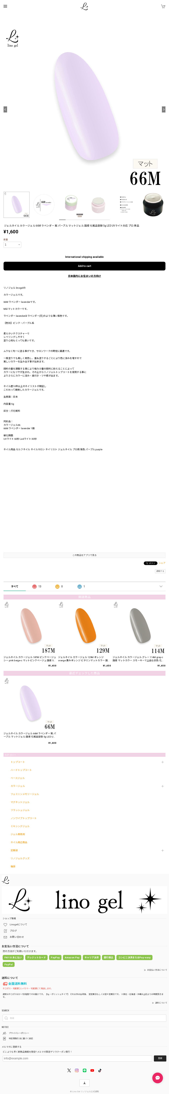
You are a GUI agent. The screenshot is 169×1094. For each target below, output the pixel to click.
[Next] (163, 109)
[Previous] (5, 109)
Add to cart (84, 266)
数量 (6, 239)
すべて (14, 586)
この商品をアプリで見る (84, 555)
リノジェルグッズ (20, 858)
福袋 (13, 866)
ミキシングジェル (20, 826)
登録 (160, 1058)
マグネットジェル (20, 802)
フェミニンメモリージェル (25, 794)
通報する (160, 571)
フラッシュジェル (20, 810)
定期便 (14, 850)
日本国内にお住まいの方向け (84, 276)
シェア (162, 563)
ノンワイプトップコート (24, 818)
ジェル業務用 (18, 834)
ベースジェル (18, 778)
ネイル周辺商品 (19, 842)
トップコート (18, 762)
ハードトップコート (21, 770)
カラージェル (18, 786)
